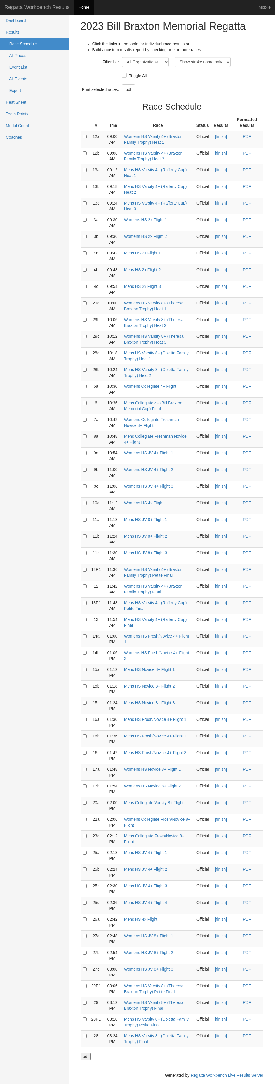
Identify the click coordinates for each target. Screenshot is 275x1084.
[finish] (221, 136)
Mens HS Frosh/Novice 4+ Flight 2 (155, 736)
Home (84, 7)
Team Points (17, 114)
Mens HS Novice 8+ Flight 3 (149, 702)
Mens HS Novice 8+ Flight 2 (149, 686)
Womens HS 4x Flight (143, 503)
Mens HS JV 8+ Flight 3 (145, 552)
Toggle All (137, 75)
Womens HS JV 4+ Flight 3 (148, 486)
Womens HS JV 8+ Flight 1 (148, 936)
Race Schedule (21, 43)
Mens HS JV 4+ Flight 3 (145, 886)
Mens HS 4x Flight (140, 919)
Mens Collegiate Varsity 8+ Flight (154, 802)
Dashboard (16, 20)
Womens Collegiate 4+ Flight (150, 386)
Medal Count (17, 125)
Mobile (265, 7)
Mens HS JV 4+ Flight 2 (145, 869)
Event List (16, 67)
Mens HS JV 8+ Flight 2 (145, 536)
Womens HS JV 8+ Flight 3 (148, 969)
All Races (16, 55)
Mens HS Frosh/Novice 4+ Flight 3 (155, 752)
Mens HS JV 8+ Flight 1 (145, 519)
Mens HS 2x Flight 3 (142, 286)
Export (13, 90)
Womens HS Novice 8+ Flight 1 (152, 769)
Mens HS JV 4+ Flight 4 (145, 902)
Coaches (14, 137)
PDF (247, 136)
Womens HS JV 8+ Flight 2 (148, 952)
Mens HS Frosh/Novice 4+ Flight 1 (155, 719)
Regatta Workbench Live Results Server (227, 1075)
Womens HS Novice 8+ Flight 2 (152, 786)
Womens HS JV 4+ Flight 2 (148, 469)
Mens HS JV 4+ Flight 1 (145, 852)
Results (13, 32)
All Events (16, 79)
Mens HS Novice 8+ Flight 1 (149, 669)
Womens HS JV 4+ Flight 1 (148, 453)
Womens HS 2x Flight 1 (145, 219)
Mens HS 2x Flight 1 (142, 253)
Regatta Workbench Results (37, 7)
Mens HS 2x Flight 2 (142, 269)
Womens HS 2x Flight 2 (145, 236)
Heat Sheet (16, 102)
